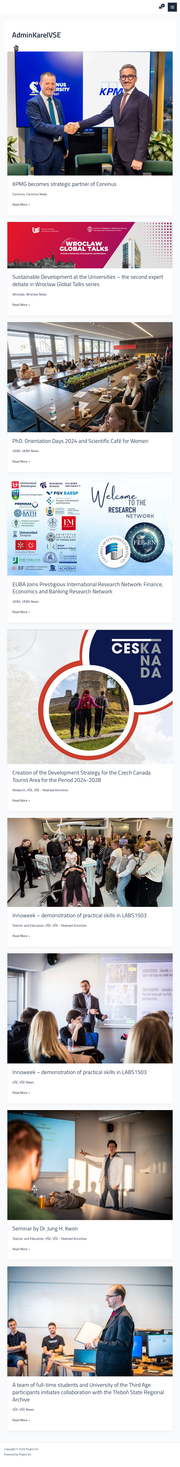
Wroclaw (18, 294)
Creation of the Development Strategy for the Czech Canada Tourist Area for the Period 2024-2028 (81, 776)
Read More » (21, 204)
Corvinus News (36, 193)
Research (18, 789)
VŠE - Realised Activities (51, 789)
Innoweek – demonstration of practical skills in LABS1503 (79, 915)
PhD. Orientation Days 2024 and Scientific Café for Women (80, 441)
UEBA (16, 450)
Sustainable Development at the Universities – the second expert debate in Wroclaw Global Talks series (87, 280)
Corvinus (18, 193)
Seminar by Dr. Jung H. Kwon (45, 1228)
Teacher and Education (28, 925)
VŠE (29, 789)
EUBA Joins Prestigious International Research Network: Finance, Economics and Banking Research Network (87, 588)
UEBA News (30, 450)
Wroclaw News (36, 294)
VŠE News (27, 1082)
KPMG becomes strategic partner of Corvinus (64, 184)
